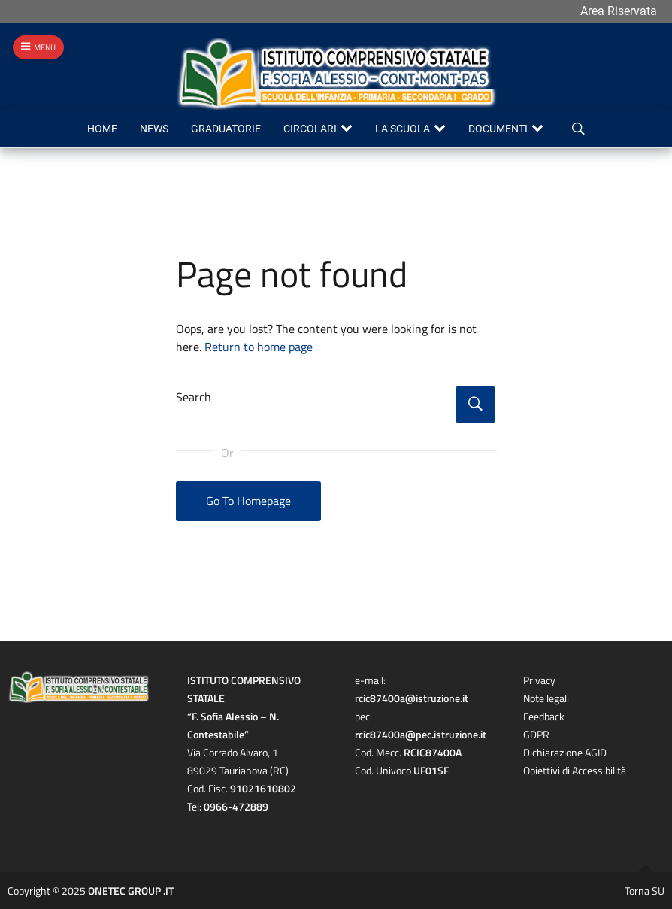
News (154, 129)
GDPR (536, 734)
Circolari (310, 129)
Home (102, 129)
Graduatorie (226, 129)
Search (193, 397)
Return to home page (258, 347)
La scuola (402, 129)
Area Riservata (618, 11)
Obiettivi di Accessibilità (574, 770)
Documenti (498, 129)
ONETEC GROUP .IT (131, 890)
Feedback (544, 716)
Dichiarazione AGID (565, 752)
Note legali (546, 698)
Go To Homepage (248, 501)
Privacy (539, 680)
